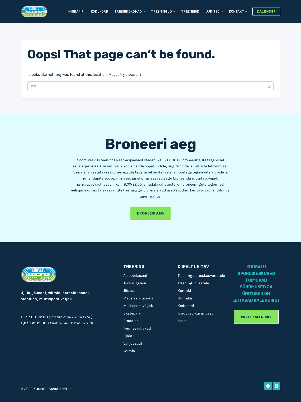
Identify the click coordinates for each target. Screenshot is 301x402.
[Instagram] (276, 386)
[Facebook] (268, 386)
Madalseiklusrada (138, 298)
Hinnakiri (76, 11)
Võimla (129, 351)
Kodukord (99, 11)
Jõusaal (129, 290)
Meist (182, 321)
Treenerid (190, 11)
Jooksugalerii (134, 283)
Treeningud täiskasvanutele (201, 275)
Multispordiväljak (138, 305)
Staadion (131, 321)
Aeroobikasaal (135, 275)
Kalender (266, 11)
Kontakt (184, 290)
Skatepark (132, 313)
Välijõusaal (132, 343)
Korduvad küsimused (196, 313)
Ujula (127, 336)
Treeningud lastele (193, 283)
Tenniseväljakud (137, 328)
